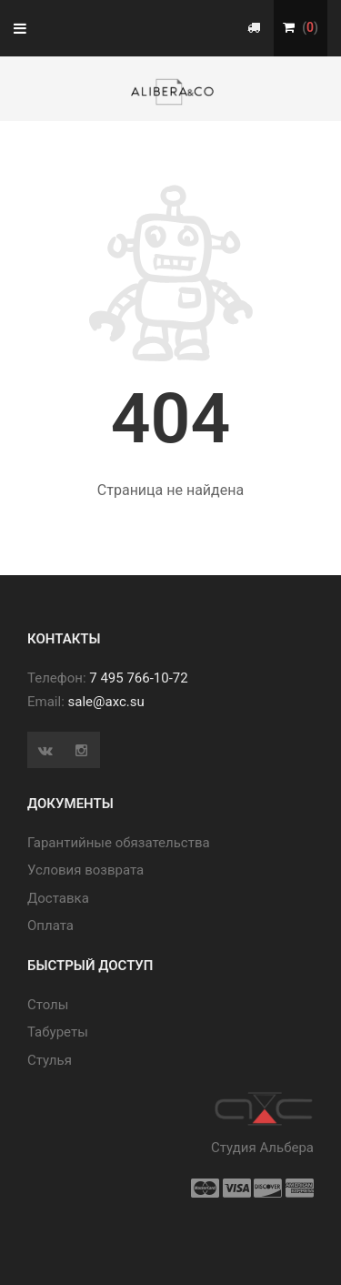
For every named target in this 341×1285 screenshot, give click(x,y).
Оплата (50, 925)
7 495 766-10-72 (138, 678)
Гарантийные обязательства (118, 843)
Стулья (49, 1060)
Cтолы (47, 1005)
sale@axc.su (106, 701)
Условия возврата (85, 870)
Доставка (58, 898)
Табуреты (57, 1032)
